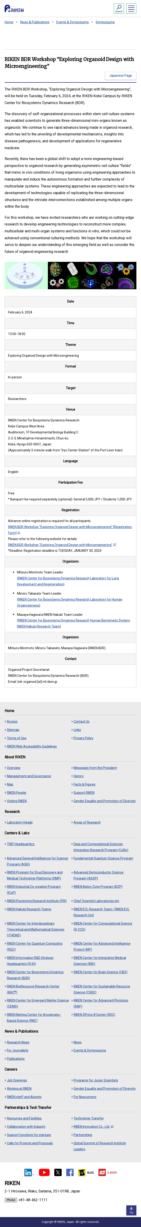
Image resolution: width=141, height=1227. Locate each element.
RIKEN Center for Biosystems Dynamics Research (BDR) (35, 975)
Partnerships (83, 1135)
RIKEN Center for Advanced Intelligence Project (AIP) (102, 946)
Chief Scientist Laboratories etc (96, 901)
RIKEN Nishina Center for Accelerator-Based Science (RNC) (34, 1017)
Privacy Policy (83, 738)
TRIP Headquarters (21, 844)
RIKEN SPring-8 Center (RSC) (94, 1015)
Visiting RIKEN (17, 801)
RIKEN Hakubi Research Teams (29, 909)
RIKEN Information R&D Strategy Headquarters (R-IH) (30, 961)
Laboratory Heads (20, 822)
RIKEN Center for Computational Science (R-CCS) (103, 926)
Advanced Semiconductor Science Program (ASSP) (99, 875)
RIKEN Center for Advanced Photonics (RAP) (101, 1003)
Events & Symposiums (72, 22)
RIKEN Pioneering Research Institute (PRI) (37, 901)
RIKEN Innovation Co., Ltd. (93, 1126)
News (78, 1042)
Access (12, 721)
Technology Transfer (89, 1118)
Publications (16, 1058)
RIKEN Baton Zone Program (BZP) (98, 886)
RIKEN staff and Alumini (24, 1097)
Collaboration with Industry (26, 1126)
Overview (13, 768)
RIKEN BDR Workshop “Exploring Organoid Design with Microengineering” (62, 545)
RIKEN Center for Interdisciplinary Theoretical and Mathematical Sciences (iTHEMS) (35, 929)
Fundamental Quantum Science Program (103, 858)
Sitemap (13, 730)
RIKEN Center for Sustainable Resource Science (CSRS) (102, 989)
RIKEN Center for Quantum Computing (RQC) (34, 946)
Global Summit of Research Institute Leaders (100, 1146)
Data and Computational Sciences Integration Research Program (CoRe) (101, 847)
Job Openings (17, 1080)
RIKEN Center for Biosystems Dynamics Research (53, 578)
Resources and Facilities (24, 1118)
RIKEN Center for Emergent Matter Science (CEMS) (38, 1003)
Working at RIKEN (19, 1088)
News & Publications (34, 22)
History (79, 776)
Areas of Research (87, 822)
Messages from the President (95, 768)
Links (77, 730)
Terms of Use (16, 738)
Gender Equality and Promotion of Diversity (105, 801)
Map (10, 784)
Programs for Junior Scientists (96, 1080)
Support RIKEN (84, 793)
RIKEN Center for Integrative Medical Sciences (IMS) (100, 961)
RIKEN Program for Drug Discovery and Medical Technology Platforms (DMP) (35, 875)
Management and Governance (29, 776)
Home (9, 22)
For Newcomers (85, 1097)
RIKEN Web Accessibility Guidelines (32, 746)
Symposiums (105, 22)
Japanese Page (120, 75)
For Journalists (17, 1050)
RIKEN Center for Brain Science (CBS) (100, 972)
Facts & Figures (84, 784)
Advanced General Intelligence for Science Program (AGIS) (37, 861)
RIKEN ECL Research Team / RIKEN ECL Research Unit (101, 912)
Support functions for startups (29, 1135)
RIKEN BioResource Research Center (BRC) (33, 989)
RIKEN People (16, 793)
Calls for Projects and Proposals (30, 1143)
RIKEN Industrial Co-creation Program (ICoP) (34, 889)
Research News (18, 1042)
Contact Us (81, 721)
